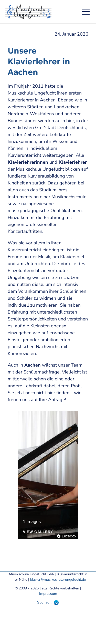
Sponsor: (44, 602)
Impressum (48, 593)
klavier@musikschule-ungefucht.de (58, 579)
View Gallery (38, 532)
